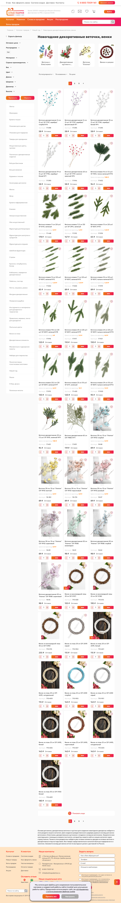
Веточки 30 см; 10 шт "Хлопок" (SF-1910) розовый (102, 489)
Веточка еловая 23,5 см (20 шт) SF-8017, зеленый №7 (49, 384)
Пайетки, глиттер (16, 281)
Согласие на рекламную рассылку (92, 897)
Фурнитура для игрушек (18, 244)
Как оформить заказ (21, 3)
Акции (50, 19)
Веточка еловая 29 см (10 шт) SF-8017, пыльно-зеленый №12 (102, 384)
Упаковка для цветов (17, 126)
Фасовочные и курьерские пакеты (19, 348)
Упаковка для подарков (18, 133)
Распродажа (61, 19)
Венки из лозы (14, 334)
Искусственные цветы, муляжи (18, 147)
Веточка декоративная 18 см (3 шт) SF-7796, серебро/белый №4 (102, 122)
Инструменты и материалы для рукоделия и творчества (19, 309)
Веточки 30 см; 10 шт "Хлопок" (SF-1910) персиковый (76, 489)
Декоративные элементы (19, 340)
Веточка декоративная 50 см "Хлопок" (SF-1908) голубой (102, 542)
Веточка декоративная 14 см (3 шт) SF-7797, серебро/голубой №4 (50, 122)
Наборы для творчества (18, 355)
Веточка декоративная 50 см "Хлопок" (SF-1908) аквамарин (76, 543)
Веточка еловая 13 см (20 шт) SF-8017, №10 (102, 225)
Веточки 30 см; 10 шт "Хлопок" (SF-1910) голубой (102, 436)
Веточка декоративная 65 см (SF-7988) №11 (76, 436)
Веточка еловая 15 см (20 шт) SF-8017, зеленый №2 (50, 278)
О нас (8, 3)
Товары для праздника (18, 139)
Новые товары (11, 860)
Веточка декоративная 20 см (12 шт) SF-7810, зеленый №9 (50, 436)
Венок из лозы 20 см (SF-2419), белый (100, 645)
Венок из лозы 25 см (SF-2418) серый (102, 694)
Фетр (11, 196)
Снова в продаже (36, 19)
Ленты (11, 106)
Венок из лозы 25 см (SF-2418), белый (50, 743)
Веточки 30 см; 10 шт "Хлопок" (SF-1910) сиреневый (50, 542)
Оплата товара (27, 867)
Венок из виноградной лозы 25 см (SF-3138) (101, 595)
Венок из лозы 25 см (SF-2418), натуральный (102, 743)
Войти (109, 12)
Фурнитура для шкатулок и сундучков (19, 236)
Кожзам (12, 209)
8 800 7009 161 (48, 869)
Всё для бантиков (16, 163)
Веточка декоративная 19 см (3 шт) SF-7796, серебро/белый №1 (50, 174)
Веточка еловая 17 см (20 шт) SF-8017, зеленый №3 (76, 278)
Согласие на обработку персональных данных (97, 900)
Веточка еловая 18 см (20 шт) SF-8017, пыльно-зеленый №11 (102, 278)
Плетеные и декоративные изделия (19, 156)
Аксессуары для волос (17, 183)
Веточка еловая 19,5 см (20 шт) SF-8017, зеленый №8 (49, 331)
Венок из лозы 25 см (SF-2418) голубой (76, 694)
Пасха (11, 377)
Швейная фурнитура (17, 251)
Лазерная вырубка (16, 301)
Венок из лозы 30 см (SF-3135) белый (50, 793)
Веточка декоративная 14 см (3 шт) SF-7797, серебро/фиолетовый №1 (76, 122)
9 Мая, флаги (14, 384)
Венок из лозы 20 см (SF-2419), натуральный (48, 694)
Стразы (12, 257)
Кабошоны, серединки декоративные (18, 274)
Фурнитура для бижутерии (19, 229)
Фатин (11, 189)
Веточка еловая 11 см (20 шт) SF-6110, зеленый (50, 225)
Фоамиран (13, 113)
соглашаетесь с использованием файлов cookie (67, 890)
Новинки (21, 19)
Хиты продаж (12, 24)
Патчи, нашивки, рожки (18, 288)
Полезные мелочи (16, 390)
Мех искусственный (16, 222)
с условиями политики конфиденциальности (96, 879)
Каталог (10, 19)
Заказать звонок (106, 3)
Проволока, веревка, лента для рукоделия (19, 319)
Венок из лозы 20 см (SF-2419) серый (76, 645)
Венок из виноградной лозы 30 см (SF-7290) (49, 645)
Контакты (60, 3)
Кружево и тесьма (16, 176)
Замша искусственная (17, 216)
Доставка (50, 3)
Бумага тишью (14, 120)
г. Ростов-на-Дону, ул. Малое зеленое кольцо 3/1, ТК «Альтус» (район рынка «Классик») (56, 858)
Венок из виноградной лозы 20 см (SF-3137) (75, 595)
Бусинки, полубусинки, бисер (18, 265)
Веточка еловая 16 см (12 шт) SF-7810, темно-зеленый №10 (102, 173)
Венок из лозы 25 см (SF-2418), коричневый (76, 743)
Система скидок (38, 3)
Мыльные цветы (15, 327)
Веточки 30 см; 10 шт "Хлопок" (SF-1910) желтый (50, 489)
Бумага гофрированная (18, 203)
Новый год (13, 371)
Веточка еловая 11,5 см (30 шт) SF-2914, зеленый (75, 225)
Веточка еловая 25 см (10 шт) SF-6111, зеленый (76, 384)
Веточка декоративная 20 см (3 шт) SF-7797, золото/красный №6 (76, 174)
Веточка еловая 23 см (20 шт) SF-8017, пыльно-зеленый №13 (102, 331)
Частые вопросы (27, 863)
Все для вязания (15, 170)
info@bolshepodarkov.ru (51, 873)
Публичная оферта (86, 892)
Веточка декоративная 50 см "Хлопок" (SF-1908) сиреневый (50, 595)
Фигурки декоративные (18, 294)
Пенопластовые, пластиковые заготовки (18, 363)
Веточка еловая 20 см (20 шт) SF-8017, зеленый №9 (76, 331)
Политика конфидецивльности (91, 895)
